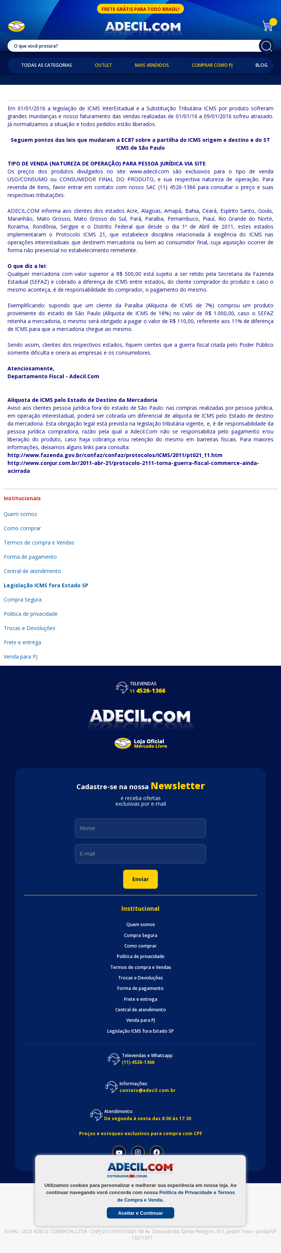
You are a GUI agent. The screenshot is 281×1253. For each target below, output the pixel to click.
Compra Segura (23, 599)
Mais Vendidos (152, 65)
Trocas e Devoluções (29, 628)
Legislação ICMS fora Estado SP (46, 585)
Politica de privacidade (31, 613)
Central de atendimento (33, 571)
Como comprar (23, 528)
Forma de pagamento (31, 556)
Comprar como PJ (212, 65)
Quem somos (20, 513)
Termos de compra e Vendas (40, 542)
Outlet (103, 65)
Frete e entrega (23, 642)
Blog (262, 65)
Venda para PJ (140, 1020)
